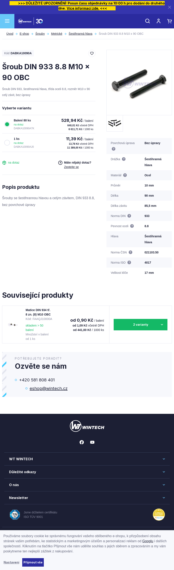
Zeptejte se (71, 167)
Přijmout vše (33, 562)
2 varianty (140, 324)
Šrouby (40, 33)
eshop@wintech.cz (49, 388)
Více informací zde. (83, 8)
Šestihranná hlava (80, 33)
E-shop (24, 33)
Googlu (147, 541)
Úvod (9, 33)
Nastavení (11, 562)
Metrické (56, 33)
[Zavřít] (169, 7)
